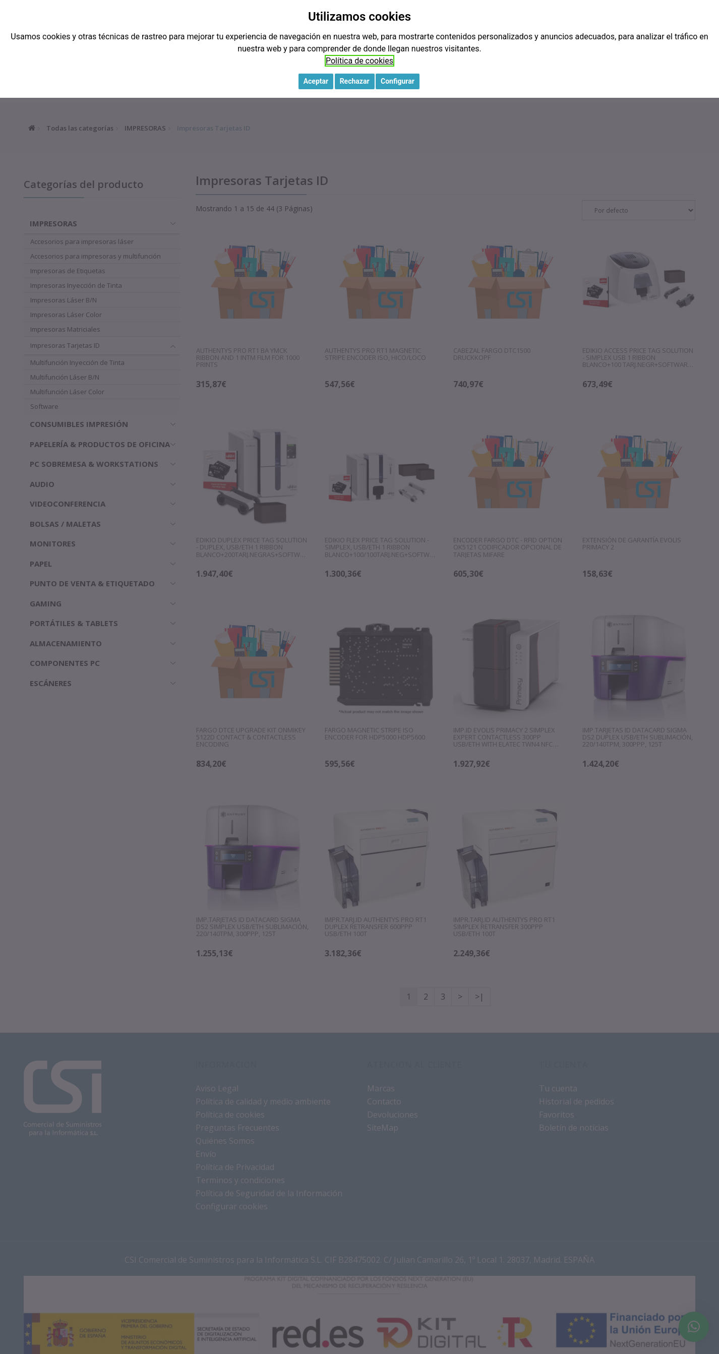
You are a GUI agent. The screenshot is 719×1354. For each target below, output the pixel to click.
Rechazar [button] (355, 81)
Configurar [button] (397, 81)
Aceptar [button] (316, 81)
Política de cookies (359, 61)
